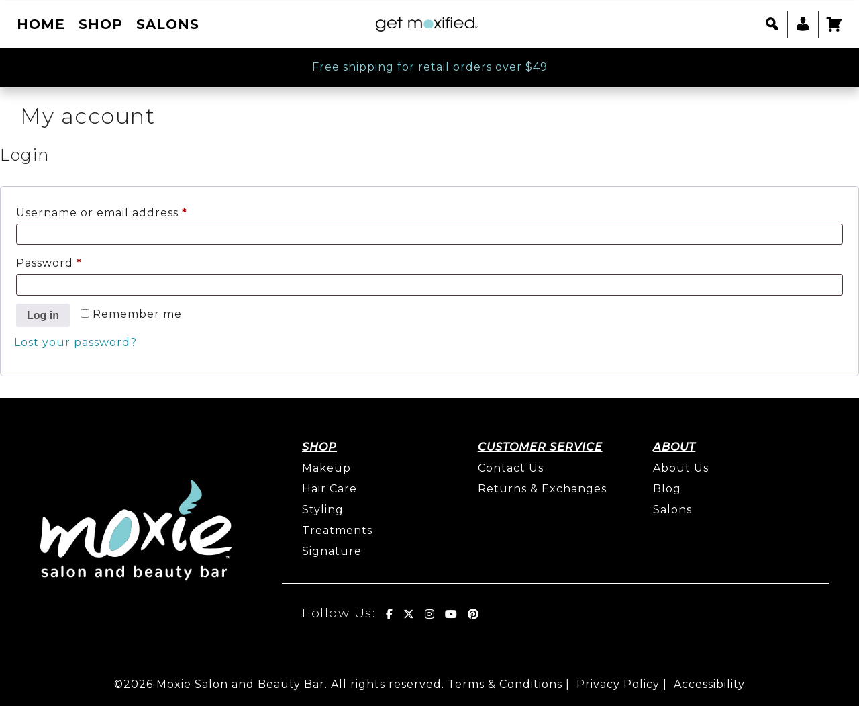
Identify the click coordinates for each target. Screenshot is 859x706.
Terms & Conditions (505, 684)
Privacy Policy (618, 684)
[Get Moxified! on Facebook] (390, 614)
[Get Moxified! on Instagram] (429, 614)
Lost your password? (75, 342)
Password (77, 261)
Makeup (326, 467)
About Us (681, 467)
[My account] (803, 24)
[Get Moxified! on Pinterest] (473, 614)
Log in (43, 315)
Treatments (337, 530)
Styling (323, 509)
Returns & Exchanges (542, 488)
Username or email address (129, 210)
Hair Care (329, 488)
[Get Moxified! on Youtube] (451, 614)
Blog (667, 488)
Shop (101, 24)
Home (41, 24)
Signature (332, 551)
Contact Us (511, 467)
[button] (772, 24)
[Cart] (834, 24)
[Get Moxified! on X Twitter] (409, 614)
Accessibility (709, 684)
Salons (167, 24)
